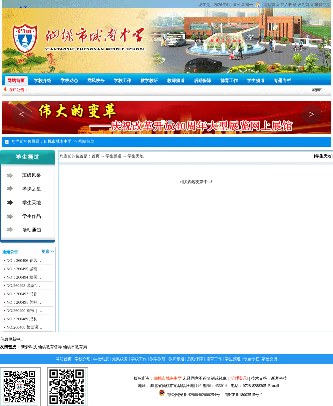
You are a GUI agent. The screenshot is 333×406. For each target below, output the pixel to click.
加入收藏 (288, 4)
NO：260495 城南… (23, 269)
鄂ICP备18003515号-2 (243, 394)
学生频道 (255, 80)
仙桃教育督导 (50, 347)
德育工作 (229, 80)
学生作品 (31, 216)
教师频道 (175, 80)
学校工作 (122, 80)
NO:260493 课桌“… (23, 285)
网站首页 (271, 4)
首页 (96, 156)
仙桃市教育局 (75, 347)
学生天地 (31, 202)
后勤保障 (202, 80)
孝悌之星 (31, 188)
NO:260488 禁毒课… (24, 327)
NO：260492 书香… (23, 294)
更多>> (48, 251)
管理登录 (239, 378)
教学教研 (149, 80)
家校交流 (269, 359)
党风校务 (96, 80)
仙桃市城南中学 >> (60, 141)
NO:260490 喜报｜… (24, 310)
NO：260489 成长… (23, 319)
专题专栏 (282, 80)
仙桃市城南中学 (168, 378)
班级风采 (31, 175)
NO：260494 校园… (23, 277)
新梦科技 (29, 347)
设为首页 (305, 4)
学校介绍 (42, 80)
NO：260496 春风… (23, 260)
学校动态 (69, 80)
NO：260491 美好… (23, 302)
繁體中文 (322, 4)
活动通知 (31, 230)
